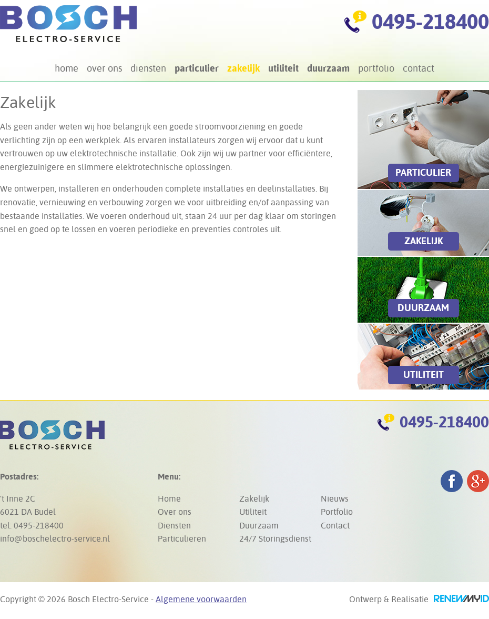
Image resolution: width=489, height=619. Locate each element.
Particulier (197, 68)
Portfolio (376, 68)
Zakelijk (243, 68)
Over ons (104, 68)
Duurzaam (328, 68)
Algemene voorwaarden (201, 599)
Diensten (148, 68)
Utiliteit (283, 68)
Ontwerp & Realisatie (419, 599)
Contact (418, 68)
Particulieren (182, 539)
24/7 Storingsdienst (275, 539)
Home (66, 68)
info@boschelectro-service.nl (55, 539)
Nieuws (335, 499)
